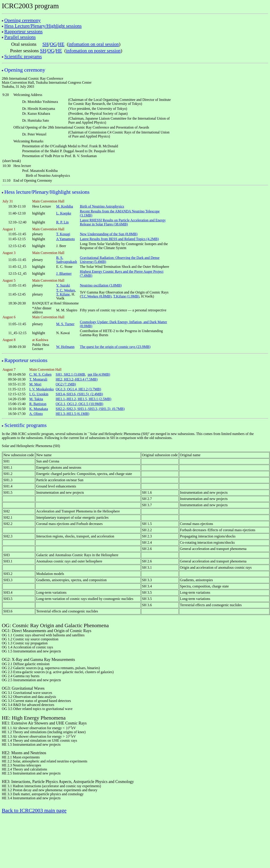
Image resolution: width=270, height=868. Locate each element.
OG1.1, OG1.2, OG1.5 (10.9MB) (79, 404)
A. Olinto (36, 414)
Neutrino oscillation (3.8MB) (101, 285)
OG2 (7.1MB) (66, 384)
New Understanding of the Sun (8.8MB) (108, 234)
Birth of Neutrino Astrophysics (102, 206)
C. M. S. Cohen (40, 374)
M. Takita (36, 399)
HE (61, 44)
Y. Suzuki (63, 285)
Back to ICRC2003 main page (34, 810)
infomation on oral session (93, 44)
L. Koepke (63, 213)
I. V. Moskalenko (41, 389)
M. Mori (35, 384)
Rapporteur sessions (23, 31)
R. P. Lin (62, 222)
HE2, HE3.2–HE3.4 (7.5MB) (77, 379)
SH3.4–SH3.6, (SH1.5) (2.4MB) (79, 394)
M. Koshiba (64, 206)
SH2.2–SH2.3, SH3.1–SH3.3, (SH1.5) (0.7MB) (90, 409)
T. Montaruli (38, 379)
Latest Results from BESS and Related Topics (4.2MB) (119, 239)
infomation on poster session (93, 50)
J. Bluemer (64, 273)
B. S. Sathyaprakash (66, 260)
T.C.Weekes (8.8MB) (96, 296)
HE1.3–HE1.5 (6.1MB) (72, 414)
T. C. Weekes (65, 290)
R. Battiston (37, 404)
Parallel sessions (20, 37)
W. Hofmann (65, 347)
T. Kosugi (63, 234)
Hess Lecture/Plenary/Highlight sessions (43, 26)
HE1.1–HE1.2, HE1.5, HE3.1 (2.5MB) (83, 399)
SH (45, 44)
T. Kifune (63, 294)
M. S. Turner (65, 324)
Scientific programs (23, 56)
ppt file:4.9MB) (99, 374)
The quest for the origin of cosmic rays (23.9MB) (115, 347)
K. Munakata (38, 409)
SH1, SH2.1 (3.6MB (70, 374)
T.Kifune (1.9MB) (126, 296)
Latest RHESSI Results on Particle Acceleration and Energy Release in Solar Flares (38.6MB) (123, 222)
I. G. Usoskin (38, 394)
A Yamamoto (65, 239)
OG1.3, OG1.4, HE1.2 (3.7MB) (78, 389)
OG (53, 44)
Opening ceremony (22, 20)
